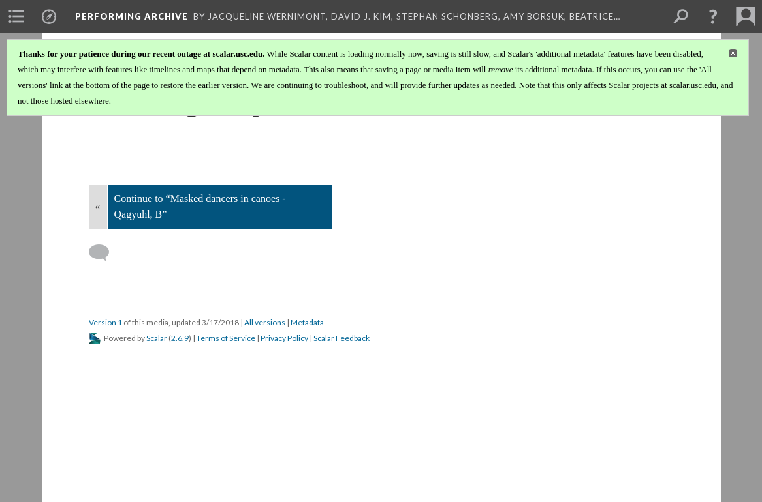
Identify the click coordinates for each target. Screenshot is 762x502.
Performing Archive (131, 16)
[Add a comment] (105, 252)
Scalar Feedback (341, 338)
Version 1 (105, 322)
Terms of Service (226, 338)
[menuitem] (16, 16)
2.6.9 (180, 338)
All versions (264, 322)
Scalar (156, 338)
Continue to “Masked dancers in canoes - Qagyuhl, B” (200, 206)
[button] (713, 16)
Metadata (307, 322)
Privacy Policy (284, 338)
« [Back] (98, 206)
